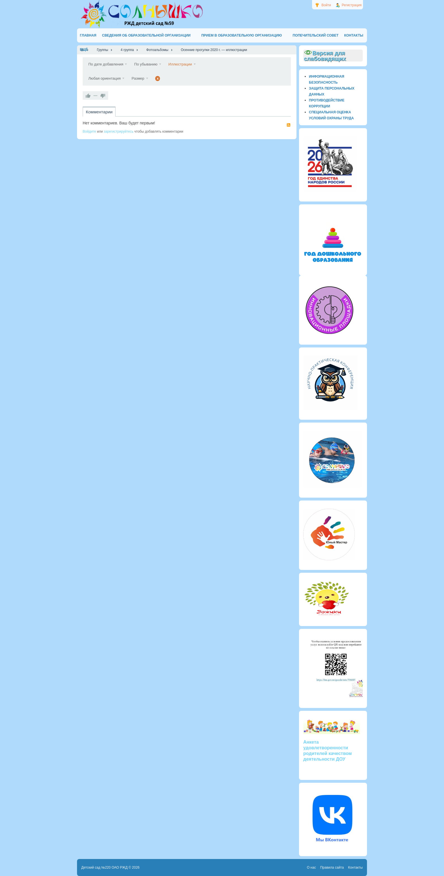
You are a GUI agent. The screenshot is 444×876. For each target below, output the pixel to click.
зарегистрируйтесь (118, 131)
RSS (288, 125)
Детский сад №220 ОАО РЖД (104, 867)
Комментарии (99, 111)
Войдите (89, 131)
